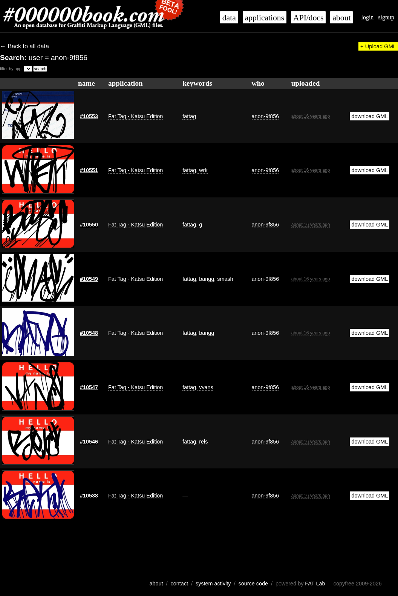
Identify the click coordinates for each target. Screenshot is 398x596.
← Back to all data (24, 46)
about (341, 17)
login (367, 17)
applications (264, 17)
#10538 (89, 496)
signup (386, 17)
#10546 (89, 442)
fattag (189, 116)
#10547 (89, 387)
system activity (213, 584)
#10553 (89, 116)
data (229, 17)
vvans (205, 387)
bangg (205, 279)
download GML (369, 116)
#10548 (89, 333)
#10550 (89, 225)
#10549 (89, 279)
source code (253, 584)
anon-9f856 (265, 116)
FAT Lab (315, 584)
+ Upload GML (378, 46)
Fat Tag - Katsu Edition (135, 116)
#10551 (89, 170)
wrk (202, 170)
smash (224, 279)
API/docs (308, 17)
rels (202, 442)
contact (179, 584)
